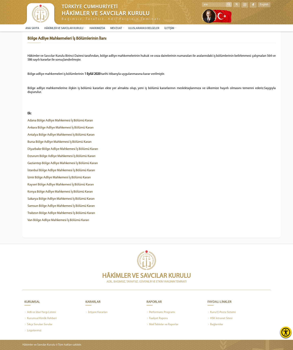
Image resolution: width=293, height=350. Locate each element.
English (264, 4)
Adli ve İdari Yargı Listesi (40, 312)
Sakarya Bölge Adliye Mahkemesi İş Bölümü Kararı (61, 199)
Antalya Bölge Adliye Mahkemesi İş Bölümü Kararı (61, 134)
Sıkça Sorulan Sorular (38, 325)
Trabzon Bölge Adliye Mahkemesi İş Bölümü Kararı (61, 213)
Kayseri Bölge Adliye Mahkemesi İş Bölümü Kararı (60, 184)
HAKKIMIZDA (97, 28)
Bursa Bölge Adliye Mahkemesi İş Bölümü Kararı (59, 142)
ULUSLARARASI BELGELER (143, 28)
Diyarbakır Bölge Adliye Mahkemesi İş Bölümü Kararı (62, 149)
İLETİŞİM (169, 28)
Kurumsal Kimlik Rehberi (40, 318)
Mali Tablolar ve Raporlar (162, 325)
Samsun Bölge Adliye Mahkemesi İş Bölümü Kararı (61, 206)
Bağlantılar (215, 325)
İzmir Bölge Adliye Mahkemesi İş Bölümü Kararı (59, 177)
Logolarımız (32, 331)
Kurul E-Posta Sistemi (222, 312)
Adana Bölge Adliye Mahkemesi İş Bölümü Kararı (60, 120)
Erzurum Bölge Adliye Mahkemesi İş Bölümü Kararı (61, 156)
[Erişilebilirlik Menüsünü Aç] (285, 332)
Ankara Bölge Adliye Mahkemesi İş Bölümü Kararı (60, 127)
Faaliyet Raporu (157, 318)
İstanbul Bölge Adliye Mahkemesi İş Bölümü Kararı (61, 170)
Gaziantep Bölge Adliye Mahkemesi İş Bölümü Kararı (62, 163)
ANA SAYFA (32, 28)
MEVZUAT (116, 28)
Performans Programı (160, 312)
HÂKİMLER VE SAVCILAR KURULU (63, 28)
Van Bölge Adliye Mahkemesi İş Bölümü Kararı (58, 220)
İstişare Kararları (96, 312)
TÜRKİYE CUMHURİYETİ (90, 7)
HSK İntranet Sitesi (220, 318)
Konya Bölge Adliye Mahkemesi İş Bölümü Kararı (60, 191)
